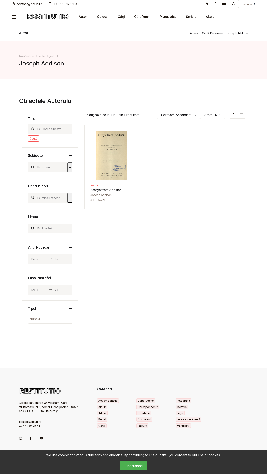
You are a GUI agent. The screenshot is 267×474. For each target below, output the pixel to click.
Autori (83, 17)
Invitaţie (182, 407)
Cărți (121, 17)
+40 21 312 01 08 (64, 4)
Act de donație (108, 400)
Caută (33, 138)
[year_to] (62, 259)
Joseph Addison (101, 195)
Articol (102, 413)
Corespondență (148, 407)
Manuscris (183, 425)
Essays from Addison (106, 190)
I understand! (133, 466)
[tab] (233, 114)
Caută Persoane (212, 33)
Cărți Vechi (142, 17)
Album (102, 407)
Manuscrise (168, 17)
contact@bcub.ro (27, 4)
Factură (142, 425)
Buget (102, 419)
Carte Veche (146, 400)
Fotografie (183, 400)
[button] (233, 4)
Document (144, 419)
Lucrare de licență (188, 419)
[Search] (53, 129)
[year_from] (38, 259)
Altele (210, 17)
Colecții (102, 17)
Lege (180, 413)
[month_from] (38, 290)
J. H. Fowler (97, 200)
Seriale (191, 17)
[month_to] (62, 290)
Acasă (194, 33)
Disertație (144, 413)
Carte (94, 184)
